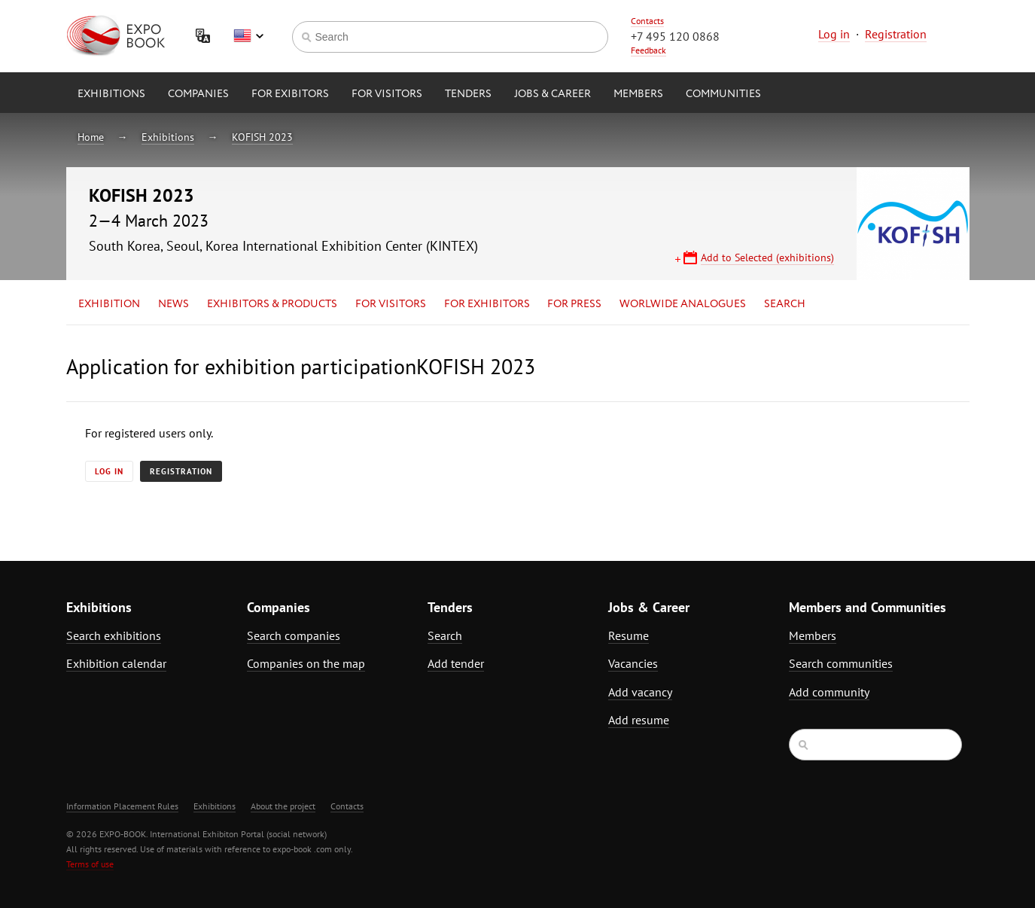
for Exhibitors (487, 304)
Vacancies (633, 663)
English (248, 36)
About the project (283, 806)
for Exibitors (290, 94)
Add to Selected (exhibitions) (767, 257)
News (173, 304)
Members (638, 94)
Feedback (648, 50)
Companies (198, 94)
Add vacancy (640, 691)
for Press (574, 304)
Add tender (456, 663)
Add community (829, 691)
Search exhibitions (113, 635)
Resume (628, 635)
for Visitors (387, 94)
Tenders (468, 94)
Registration (896, 33)
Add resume (638, 719)
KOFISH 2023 (262, 137)
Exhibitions (111, 94)
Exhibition (109, 304)
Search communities (841, 663)
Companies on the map (306, 663)
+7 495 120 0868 (675, 36)
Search (784, 304)
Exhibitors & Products (272, 304)
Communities (723, 94)
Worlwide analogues (682, 304)
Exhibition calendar (116, 663)
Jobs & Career (552, 94)
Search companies (293, 635)
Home (91, 137)
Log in (834, 33)
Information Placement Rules (122, 806)
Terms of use (90, 864)
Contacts (647, 20)
